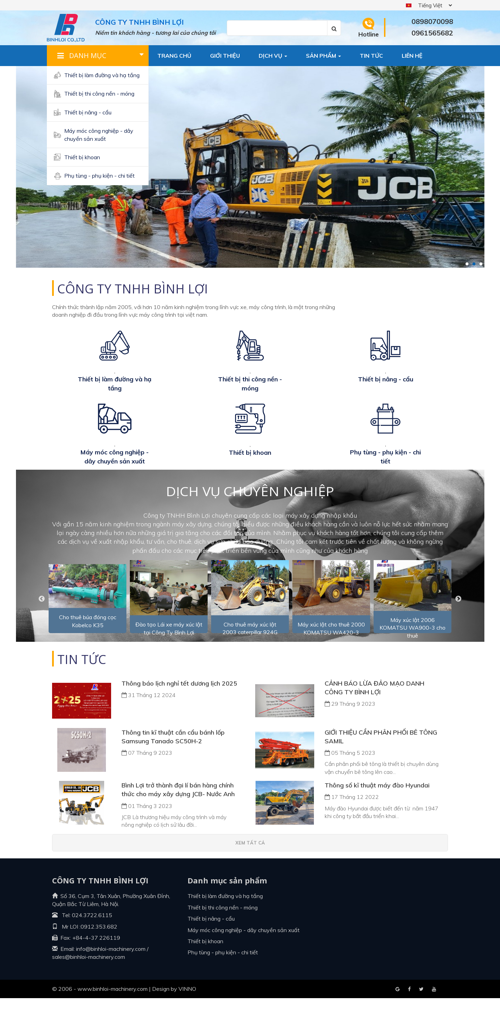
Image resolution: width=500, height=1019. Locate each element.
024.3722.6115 (92, 935)
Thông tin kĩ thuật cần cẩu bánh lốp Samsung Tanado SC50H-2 (173, 757)
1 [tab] (467, 264)
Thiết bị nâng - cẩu (87, 112)
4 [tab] (487, 264)
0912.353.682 (99, 947)
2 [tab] (473, 264)
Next (458, 619)
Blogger (434, 1010)
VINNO (187, 1009)
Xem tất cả (250, 863)
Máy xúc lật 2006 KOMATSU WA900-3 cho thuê (412, 648)
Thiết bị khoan (82, 157)
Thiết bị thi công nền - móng (99, 93)
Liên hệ (412, 55)
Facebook (397, 1010)
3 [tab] (480, 264)
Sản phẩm (323, 55)
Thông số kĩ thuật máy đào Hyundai (377, 806)
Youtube (421, 1010)
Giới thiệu (225, 55)
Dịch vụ (273, 55)
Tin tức (371, 55)
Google (409, 1010)
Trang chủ (174, 55)
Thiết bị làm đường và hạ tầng (102, 75)
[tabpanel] (250, 167)
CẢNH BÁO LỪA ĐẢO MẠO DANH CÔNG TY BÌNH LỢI (374, 708)
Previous (41, 619)
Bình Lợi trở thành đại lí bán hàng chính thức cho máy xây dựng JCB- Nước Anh (178, 810)
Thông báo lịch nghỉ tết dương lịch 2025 (179, 704)
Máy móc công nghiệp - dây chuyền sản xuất (98, 134)
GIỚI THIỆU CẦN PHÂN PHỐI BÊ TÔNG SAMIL (381, 757)
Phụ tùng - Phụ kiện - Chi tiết (99, 175)
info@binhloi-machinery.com (110, 969)
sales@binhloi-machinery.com (88, 977)
